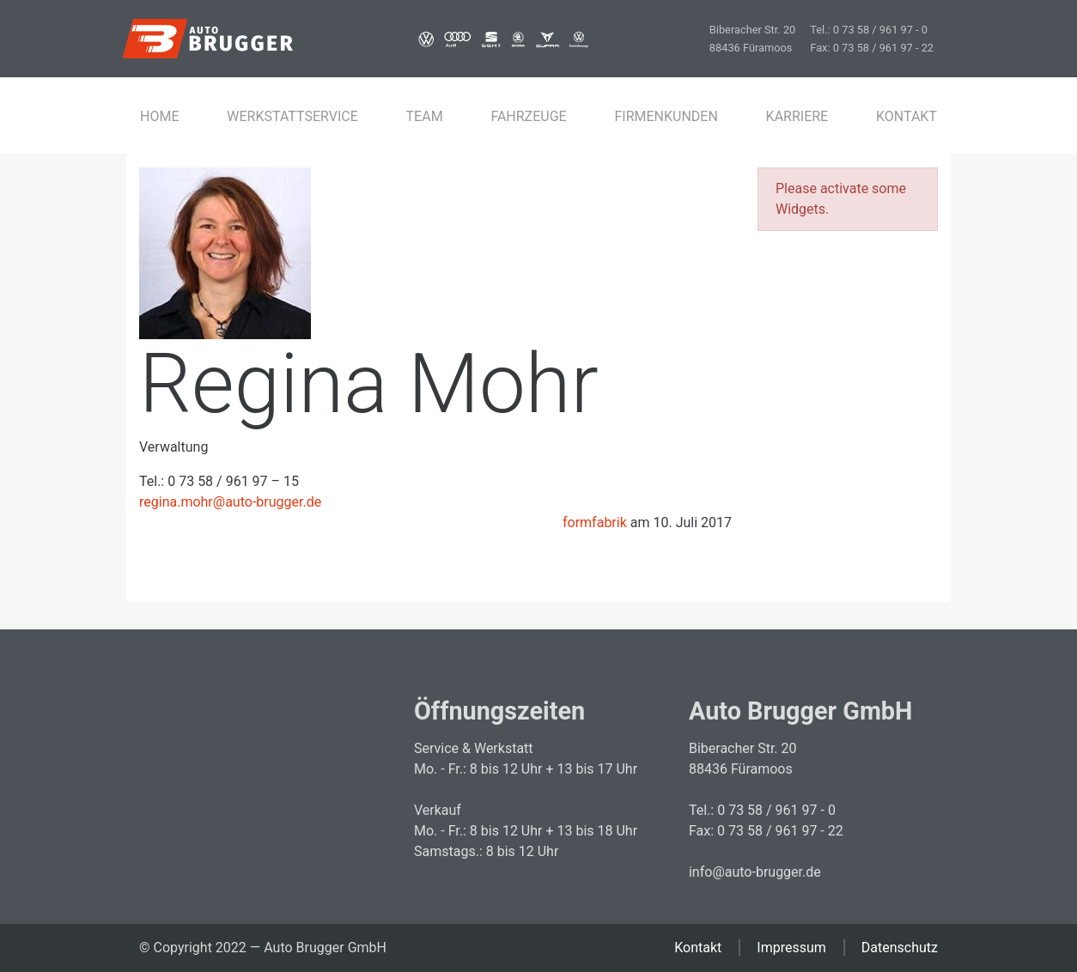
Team (424, 117)
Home (159, 117)
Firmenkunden (665, 117)
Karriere (797, 117)
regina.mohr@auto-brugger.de (230, 502)
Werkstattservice (292, 117)
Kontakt (906, 117)
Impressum (791, 947)
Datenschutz (899, 947)
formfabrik (595, 522)
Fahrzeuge (528, 117)
